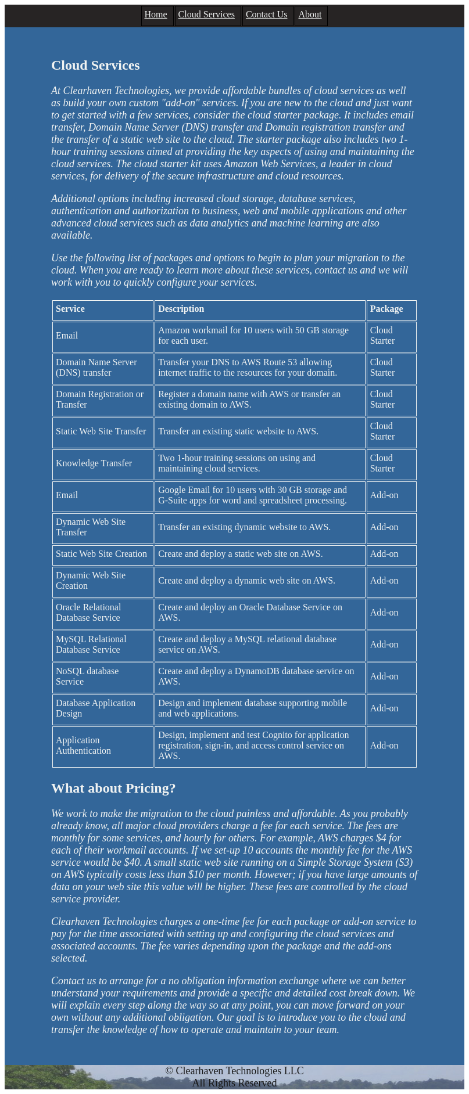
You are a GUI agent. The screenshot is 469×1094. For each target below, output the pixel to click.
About (309, 14)
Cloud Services (206, 14)
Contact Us (267, 14)
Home (156, 14)
